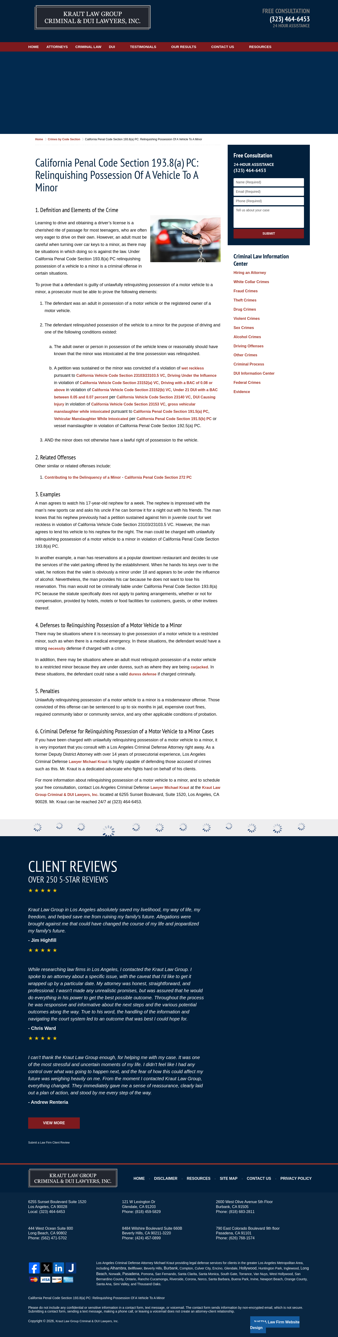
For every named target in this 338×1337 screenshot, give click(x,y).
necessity (57, 648)
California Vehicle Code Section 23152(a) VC (144, 375)
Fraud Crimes (244, 274)
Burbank (168, 1268)
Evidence (241, 356)
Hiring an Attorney (248, 259)
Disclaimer (179, 1178)
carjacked (200, 667)
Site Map (237, 1178)
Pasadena (128, 1273)
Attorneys (72, 39)
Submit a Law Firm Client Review (49, 1142)
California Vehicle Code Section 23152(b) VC (167, 382)
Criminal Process (247, 334)
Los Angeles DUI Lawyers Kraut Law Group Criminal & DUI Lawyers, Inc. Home (92, 17)
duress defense (144, 674)
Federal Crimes (245, 349)
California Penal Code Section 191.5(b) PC (127, 418)
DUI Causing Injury (122, 397)
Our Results (213, 39)
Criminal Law (111, 39)
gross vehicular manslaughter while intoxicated (139, 404)
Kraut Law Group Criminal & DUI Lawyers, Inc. (89, 1320)
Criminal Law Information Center (268, 249)
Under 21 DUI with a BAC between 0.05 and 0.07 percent (110, 389)
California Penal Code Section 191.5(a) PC (96, 411)
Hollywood (243, 1268)
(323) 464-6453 (290, 18)
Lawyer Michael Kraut (90, 761)
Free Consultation (252, 148)
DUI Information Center (251, 341)
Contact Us (252, 39)
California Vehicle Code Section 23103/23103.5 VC (126, 368)
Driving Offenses (247, 319)
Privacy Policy (298, 1178)
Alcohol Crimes (246, 311)
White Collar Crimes (249, 267)
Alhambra (117, 1268)
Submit (268, 226)
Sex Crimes (242, 304)
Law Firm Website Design (285, 1320)
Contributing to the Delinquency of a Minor (87, 477)
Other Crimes (244, 326)
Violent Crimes (245, 296)
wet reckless (194, 361)
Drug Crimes (243, 289)
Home (41, 39)
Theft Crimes (244, 281)
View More (54, 1123)
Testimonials (173, 39)
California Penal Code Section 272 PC (171, 477)
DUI (142, 39)
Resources (290, 39)
